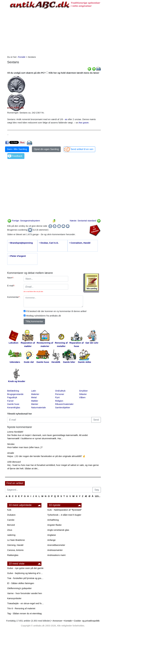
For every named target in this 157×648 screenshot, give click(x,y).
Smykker (83, 390)
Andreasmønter (55, 550)
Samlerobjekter (62, 407)
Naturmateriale (38, 407)
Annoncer (57, 620)
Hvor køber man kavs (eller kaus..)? (25, 447)
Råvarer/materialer (64, 404)
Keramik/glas (13, 407)
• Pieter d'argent (17, 256)
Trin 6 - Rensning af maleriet (21, 608)
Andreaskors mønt (56, 555)
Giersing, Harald (15, 545)
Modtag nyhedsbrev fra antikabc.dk (43, 315)
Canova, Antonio (15, 550)
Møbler (34, 401)
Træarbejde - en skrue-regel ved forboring (25, 603)
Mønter (34, 404)
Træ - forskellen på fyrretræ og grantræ (25, 578)
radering (11, 535)
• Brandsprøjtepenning (21, 243)
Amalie (10, 453)
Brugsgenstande (15, 394)
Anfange (51, 540)
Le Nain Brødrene (16, 540)
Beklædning (13, 390)
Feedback (17, 156)
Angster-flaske (54, 525)
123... (97, 496)
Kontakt (68, 620)
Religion (59, 401)
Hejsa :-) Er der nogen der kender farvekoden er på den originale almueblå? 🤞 (46, 456)
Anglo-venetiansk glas (58, 530)
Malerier (35, 394)
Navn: (10, 277)
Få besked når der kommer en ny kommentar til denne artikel (56, 311)
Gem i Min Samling (17, 149)
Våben (82, 397)
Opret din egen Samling (46, 149)
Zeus (9, 530)
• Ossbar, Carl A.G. (49, 243)
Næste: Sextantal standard (85, 220)
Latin (33, 390)
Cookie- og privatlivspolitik (87, 620)
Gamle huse (13, 404)
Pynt (57, 397)
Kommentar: (13, 297)
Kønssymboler (14, 598)
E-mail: (11, 285)
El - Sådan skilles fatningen (20, 583)
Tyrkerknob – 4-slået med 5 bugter (64, 515)
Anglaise (51, 535)
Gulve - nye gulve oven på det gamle (25, 568)
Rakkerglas (12, 555)
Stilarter (83, 394)
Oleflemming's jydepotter (19, 588)
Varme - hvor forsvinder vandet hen (24, 593)
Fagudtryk (12, 397)
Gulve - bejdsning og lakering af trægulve (25, 573)
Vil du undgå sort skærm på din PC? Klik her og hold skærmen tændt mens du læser (53, 73)
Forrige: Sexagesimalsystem (23, 220)
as (66, 119)
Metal (34, 397)
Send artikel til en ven (82, 149)
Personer (59, 394)
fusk (9, 510)
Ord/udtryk (60, 390)
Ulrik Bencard (14, 462)
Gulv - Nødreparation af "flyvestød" (64, 510)
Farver (10, 401)
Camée (10, 520)
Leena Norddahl (15, 431)
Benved (11, 525)
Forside (21, 57)
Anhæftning (53, 520)
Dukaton (11, 515)
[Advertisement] (54, 31)
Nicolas (11, 444)
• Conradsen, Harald (79, 243)
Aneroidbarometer (56, 545)
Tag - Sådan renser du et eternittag (24, 613)
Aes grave (84, 122)
